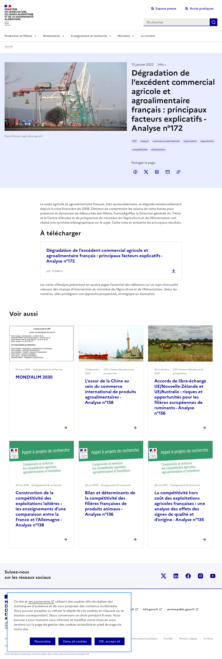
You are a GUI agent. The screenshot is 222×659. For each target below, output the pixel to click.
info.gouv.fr (150, 609)
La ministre (148, 36)
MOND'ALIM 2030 (34, 377)
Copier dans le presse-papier (178, 172)
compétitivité (139, 149)
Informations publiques (144, 638)
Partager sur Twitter (146, 172)
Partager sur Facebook (135, 172)
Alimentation (51, 36)
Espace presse (166, 8)
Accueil (9, 46)
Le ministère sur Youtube (212, 576)
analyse (145, 141)
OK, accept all (109, 641)
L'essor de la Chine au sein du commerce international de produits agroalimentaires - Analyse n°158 (110, 392)
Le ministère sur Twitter (163, 576)
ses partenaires (39, 601)
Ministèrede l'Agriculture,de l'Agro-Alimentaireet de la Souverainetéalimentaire (19, 14)
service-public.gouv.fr (181, 609)
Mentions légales (188, 638)
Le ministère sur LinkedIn (175, 576)
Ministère (124, 36)
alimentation (158, 149)
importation (190, 141)
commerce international (166, 141)
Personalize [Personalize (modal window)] (42, 641)
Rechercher (213, 22)
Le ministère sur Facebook (188, 576)
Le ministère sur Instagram (200, 576)
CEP (134, 141)
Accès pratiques (202, 8)
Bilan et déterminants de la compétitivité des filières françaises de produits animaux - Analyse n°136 (110, 503)
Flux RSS (168, 638)
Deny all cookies (75, 641)
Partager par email (167, 172)
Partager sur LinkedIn (157, 172)
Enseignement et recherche (89, 36)
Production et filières (18, 36)
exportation (207, 141)
